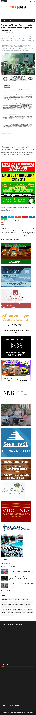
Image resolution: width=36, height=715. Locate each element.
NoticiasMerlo (8, 563)
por (25, 609)
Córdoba (17, 599)
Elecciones (11, 604)
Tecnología (4, 615)
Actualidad (4, 599)
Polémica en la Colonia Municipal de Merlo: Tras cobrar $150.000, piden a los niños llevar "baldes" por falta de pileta (21, 571)
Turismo (11, 615)
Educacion (4, 604)
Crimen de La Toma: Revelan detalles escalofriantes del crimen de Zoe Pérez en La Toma (21, 578)
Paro (3, 609)
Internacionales (14, 607)
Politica (15, 609)
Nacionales (27, 607)
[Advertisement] (18, 645)
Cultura (11, 601)
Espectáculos (5, 607)
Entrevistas (28, 604)
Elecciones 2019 (19, 604)
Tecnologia (30, 612)
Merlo (21, 607)
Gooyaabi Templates (28, 712)
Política (20, 609)
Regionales (18, 612)
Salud (23, 612)
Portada (4, 21)
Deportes (17, 601)
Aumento (11, 599)
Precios (3, 612)
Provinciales (10, 612)
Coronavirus (24, 599)
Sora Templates (12, 712)
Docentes (24, 601)
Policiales (8, 609)
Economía (30, 601)
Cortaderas (4, 601)
